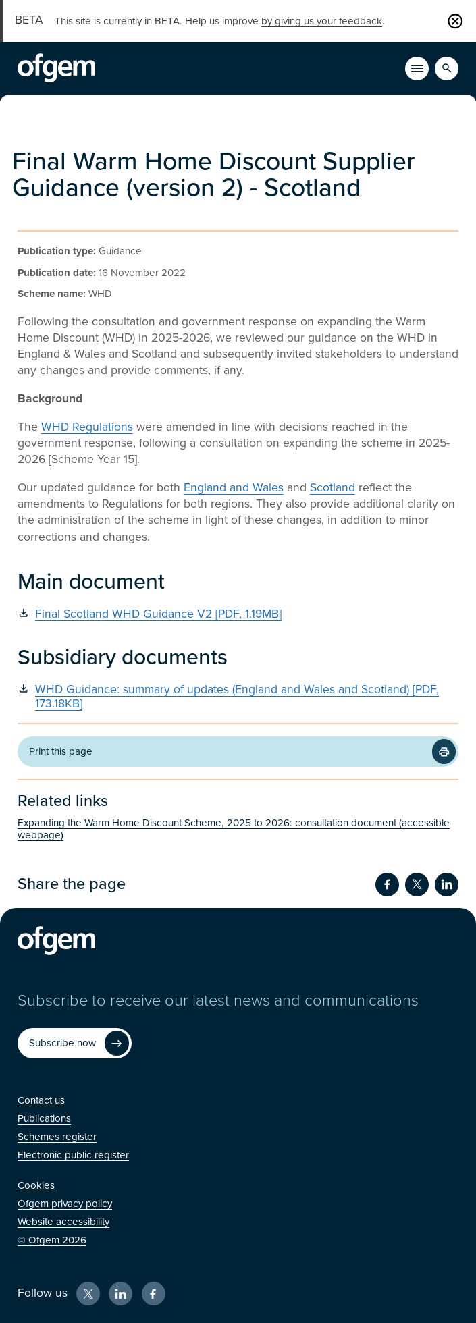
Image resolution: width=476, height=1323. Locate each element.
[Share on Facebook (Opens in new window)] (387, 884)
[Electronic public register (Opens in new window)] (73, 1155)
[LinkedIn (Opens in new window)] (120, 1293)
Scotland (332, 488)
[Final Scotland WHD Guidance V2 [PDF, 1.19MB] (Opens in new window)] (238, 614)
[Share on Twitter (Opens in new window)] (417, 884)
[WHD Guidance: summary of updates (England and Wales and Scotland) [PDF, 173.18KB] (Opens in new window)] (238, 696)
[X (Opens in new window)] (88, 1293)
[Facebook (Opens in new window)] (153, 1293)
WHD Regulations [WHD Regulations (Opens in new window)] (87, 427)
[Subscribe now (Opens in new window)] (75, 1043)
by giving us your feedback (321, 21)
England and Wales (234, 488)
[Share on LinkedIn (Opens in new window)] (446, 884)
